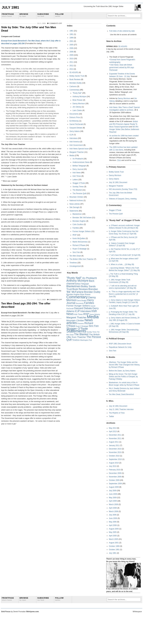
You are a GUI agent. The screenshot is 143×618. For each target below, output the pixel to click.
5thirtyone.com (32, 612)
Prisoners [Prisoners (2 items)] (80, 323)
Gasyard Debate (75, 128)
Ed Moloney (74, 121)
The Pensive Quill (79, 193)
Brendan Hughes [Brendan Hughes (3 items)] (73, 294)
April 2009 (113, 501)
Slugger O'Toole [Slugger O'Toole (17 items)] (77, 328)
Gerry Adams (74, 131)
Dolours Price (74, 117)
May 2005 (113, 532)
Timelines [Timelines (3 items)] (76, 340)
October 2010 (114, 456)
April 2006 (113, 525)
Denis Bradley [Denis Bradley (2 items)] (82, 300)
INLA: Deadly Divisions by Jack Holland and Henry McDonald (124, 389)
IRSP (75, 235)
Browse (24, 15)
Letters (75, 180)
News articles (74, 204)
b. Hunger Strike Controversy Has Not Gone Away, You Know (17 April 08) (123, 232)
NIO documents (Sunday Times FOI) (123, 189)
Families (76, 228)
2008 (71, 52)
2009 (71, 55)
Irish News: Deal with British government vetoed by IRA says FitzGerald (121, 67)
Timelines (73, 263)
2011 (71, 62)
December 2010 (115, 449)
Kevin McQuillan (79, 238)
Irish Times (77, 176)
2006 (71, 48)
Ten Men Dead (75, 256)
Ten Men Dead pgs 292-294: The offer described (25, 305)
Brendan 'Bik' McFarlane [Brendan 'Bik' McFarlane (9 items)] (82, 290)
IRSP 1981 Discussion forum (120, 344)
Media (71, 155)
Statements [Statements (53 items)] (76, 331)
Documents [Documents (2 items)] (80, 303)
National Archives (76, 200)
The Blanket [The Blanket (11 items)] (81, 334)
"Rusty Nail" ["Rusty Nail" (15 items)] (74, 277)
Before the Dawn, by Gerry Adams (122, 371)
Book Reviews (75, 79)
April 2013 (113, 431)
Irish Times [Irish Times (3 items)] (78, 314)
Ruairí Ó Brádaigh (80, 249)
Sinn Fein (76, 252)
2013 (71, 69)
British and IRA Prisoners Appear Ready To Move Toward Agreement (123, 124)
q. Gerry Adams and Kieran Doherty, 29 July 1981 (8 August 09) (124, 319)
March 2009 (113, 504)
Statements (73, 211)
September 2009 (115, 484)
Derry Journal (78, 169)
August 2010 (114, 463)
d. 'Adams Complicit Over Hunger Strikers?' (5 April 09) (122, 244)
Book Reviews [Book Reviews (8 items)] (80, 289)
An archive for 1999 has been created (123, 136)
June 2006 (113, 518)
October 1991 (114, 550)
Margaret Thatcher (76, 152)
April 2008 (113, 508)
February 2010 (114, 470)
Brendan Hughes (79, 221)
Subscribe (43, 15)
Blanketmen (77, 214)
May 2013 (113, 428)
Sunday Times (78, 187)
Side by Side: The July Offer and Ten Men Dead (28, 29)
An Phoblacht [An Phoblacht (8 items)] (89, 278)
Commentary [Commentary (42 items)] (77, 297)
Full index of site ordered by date (122, 31)
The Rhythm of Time (117, 413)
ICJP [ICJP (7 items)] (77, 311)
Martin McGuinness (80, 242)
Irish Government (76, 145)
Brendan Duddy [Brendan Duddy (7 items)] (92, 292)
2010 (71, 59)
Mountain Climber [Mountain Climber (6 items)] (75, 320)
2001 (71, 41)
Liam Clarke (77, 110)
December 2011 (115, 435)
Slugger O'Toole (79, 183)
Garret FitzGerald (76, 124)
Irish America (74, 142)
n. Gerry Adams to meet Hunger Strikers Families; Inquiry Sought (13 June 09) (124, 301)
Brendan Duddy (75, 83)
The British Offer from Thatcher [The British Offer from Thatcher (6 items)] (83, 335)
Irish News (77, 173)
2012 (71, 66)
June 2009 (113, 494)
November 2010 (115, 452)
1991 (71, 34)
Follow (59, 15)
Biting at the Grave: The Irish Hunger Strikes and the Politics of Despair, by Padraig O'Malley (123, 376)
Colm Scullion (78, 224)
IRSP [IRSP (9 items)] (86, 314)
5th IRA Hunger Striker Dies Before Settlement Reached (124, 129)
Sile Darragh (74, 207)
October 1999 (114, 546)
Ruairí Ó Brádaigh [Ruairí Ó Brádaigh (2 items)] (82, 326)
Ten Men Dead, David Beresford (121, 394)
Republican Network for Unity (120, 347)
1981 (71, 31)
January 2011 (114, 445)
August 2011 (114, 442)
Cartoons (73, 86)
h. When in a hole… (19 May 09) (121, 264)
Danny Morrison (79, 103)
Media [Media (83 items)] (93, 316)
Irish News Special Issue (79, 149)
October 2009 (114, 480)
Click (119, 160)
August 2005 (114, 529)
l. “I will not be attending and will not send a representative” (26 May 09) (122, 287)
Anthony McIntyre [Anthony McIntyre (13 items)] (77, 280)
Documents (73, 114)
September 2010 (115, 459)
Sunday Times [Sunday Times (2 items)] (92, 332)
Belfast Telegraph (79, 166)
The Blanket (77, 190)
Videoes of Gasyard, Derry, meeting (123, 199)
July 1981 (10, 7)
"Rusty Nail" (77, 93)
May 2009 (113, 498)
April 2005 (113, 536)
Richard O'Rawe (79, 245)
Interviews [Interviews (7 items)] (85, 311)
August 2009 (114, 487)
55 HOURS (73, 72)
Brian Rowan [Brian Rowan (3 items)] (85, 294)
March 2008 (113, 511)
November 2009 (115, 477)
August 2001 (114, 543)
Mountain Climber (76, 197)
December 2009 (115, 473)
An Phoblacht (78, 159)
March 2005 (113, 539)
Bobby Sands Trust (76, 76)
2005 (71, 45)
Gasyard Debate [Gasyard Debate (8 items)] (83, 308)
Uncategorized (75, 266)
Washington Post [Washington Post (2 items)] (86, 340)
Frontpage (8, 15)
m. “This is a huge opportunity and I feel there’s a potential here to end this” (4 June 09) (124, 294)
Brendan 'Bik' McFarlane (82, 218)
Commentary (74, 90)
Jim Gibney (77, 107)
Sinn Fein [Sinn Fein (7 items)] (94, 326)
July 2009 (112, 491)
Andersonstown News (81, 162)
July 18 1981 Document (118, 182)
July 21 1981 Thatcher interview (121, 409)
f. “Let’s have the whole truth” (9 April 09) (124, 255)
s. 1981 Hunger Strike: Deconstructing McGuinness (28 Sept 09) (123, 331)
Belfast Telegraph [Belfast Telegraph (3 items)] (82, 284)
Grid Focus (5, 612)
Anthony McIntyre (79, 96)
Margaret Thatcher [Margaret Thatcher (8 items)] (76, 317)
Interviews (73, 138)
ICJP (71, 135)
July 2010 (112, 466)
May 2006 (113, 522)
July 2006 (112, 515)
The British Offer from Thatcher (81, 259)
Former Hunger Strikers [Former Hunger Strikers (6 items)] (78, 305)
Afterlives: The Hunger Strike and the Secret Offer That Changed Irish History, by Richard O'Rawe (124, 364)
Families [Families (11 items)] (89, 302)
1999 (71, 38)
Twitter (111, 416)
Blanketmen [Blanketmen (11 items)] (73, 286)
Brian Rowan (78, 100)
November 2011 (115, 438)
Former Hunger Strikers (82, 231)
